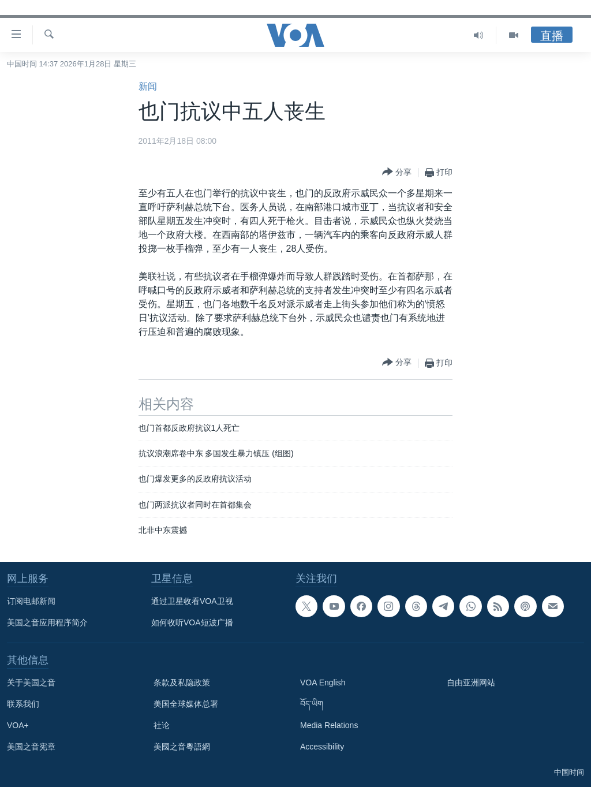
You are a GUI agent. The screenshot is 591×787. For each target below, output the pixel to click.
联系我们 (23, 703)
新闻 (148, 86)
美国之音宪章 (31, 746)
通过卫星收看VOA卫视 (192, 601)
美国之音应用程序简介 (47, 622)
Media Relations (329, 725)
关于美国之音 (31, 682)
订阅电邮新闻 (31, 601)
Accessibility (322, 746)
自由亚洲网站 (471, 682)
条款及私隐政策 (182, 682)
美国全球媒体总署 (186, 703)
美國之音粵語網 (182, 746)
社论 (162, 725)
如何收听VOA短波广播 (192, 622)
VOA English (323, 682)
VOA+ (18, 725)
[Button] (397, 172)
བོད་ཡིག (311, 703)
